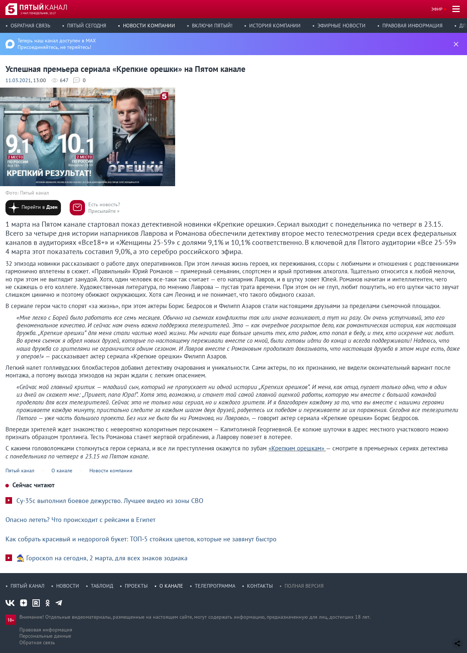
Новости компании (149, 25)
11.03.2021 (18, 80)
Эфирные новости (341, 25)
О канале (171, 586)
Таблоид (102, 586)
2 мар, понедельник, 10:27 (38, 13)
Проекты (136, 586)
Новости (67, 586)
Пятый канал (28, 586)
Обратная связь (30, 25)
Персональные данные (45, 636)
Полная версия (304, 586)
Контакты (260, 586)
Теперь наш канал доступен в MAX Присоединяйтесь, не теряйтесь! (57, 43)
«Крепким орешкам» (296, 448)
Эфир (437, 9)
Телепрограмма (215, 586)
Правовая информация (412, 25)
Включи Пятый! (212, 25)
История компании (275, 25)
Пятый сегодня (86, 25)
